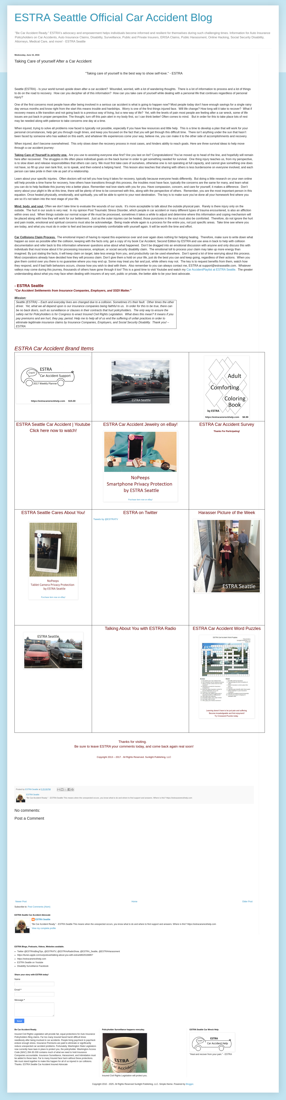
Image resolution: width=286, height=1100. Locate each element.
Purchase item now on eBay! (140, 499)
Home (134, 901)
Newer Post (21, 901)
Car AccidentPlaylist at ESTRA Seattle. (211, 269)
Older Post (247, 901)
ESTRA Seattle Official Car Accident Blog (113, 17)
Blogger (189, 1084)
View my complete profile (44, 928)
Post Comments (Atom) (39, 907)
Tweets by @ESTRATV (105, 519)
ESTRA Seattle (42, 919)
